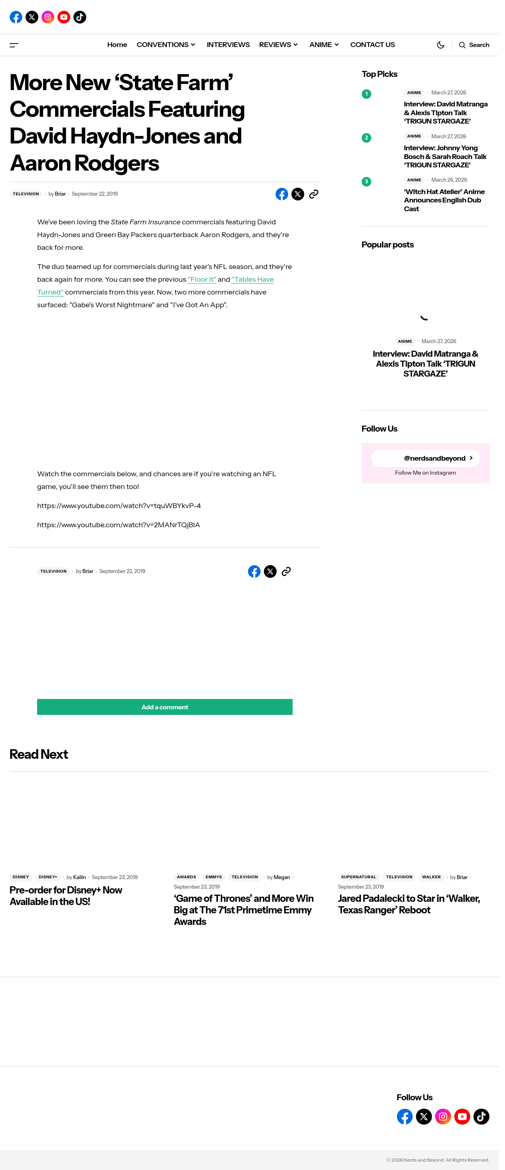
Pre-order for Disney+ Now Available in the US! (66, 896)
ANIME (414, 92)
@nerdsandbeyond (434, 458)
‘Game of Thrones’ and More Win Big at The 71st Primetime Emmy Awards (243, 910)
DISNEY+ (48, 876)
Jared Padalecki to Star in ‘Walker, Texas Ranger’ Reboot (409, 904)
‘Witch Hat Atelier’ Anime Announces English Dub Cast (444, 200)
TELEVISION (26, 193)
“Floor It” (202, 279)
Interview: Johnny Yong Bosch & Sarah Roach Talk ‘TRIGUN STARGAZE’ (445, 156)
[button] (14, 45)
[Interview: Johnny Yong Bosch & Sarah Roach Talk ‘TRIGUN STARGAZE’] (380, 151)
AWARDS (186, 876)
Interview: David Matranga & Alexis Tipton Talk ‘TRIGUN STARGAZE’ (446, 113)
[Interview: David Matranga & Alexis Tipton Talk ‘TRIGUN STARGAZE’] (380, 107)
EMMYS (214, 876)
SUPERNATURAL (359, 876)
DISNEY (21, 876)
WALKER (431, 876)
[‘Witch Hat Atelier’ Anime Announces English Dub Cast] (380, 195)
